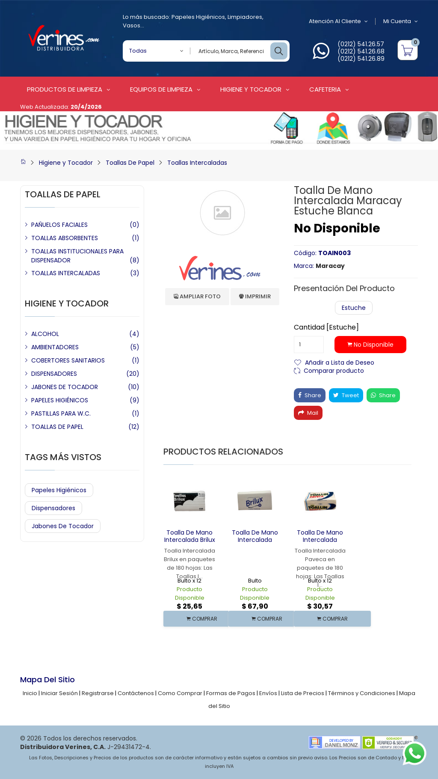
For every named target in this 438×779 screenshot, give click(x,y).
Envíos (268, 693)
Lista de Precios (302, 693)
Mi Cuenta (400, 21)
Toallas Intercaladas (197, 162)
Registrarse (98, 693)
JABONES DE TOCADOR (64, 387)
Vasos (131, 25)
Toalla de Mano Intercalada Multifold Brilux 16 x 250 (255, 543)
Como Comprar (180, 693)
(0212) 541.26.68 (361, 51)
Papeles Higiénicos (198, 17)
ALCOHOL (45, 334)
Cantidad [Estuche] (326, 327)
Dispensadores (53, 508)
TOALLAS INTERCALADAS (65, 273)
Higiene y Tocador (66, 162)
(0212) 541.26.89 (361, 59)
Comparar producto (334, 370)
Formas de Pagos (230, 693)
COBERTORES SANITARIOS (68, 360)
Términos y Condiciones (361, 693)
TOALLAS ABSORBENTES (64, 238)
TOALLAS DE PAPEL (57, 426)
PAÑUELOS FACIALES (59, 224)
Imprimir (255, 296)
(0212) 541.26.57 (360, 44)
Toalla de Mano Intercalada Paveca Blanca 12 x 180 (320, 543)
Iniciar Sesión (59, 693)
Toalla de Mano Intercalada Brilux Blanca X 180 (189, 539)
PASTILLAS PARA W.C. (61, 413)
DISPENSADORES (54, 373)
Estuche (354, 307)
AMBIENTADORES (55, 347)
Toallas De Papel (130, 162)
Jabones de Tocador (63, 526)
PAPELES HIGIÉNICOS (59, 400)
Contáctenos (136, 693)
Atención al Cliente (338, 21)
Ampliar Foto (197, 296)
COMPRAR (201, 618)
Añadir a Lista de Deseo (339, 362)
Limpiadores (245, 17)
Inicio (30, 693)
